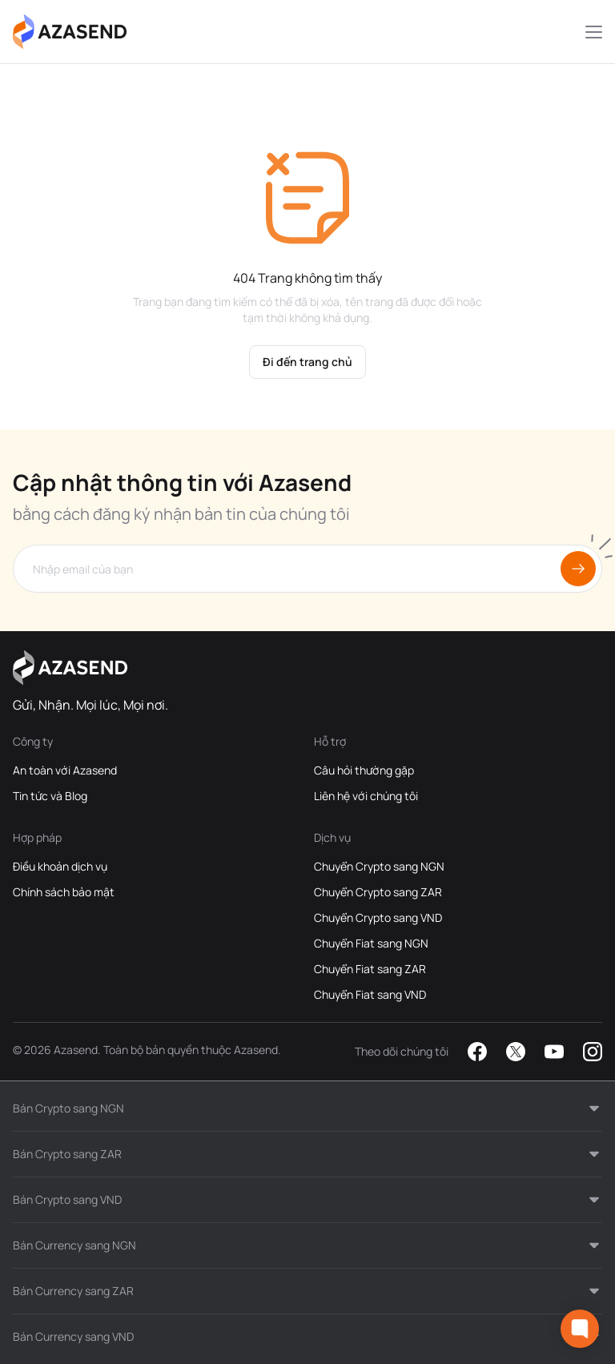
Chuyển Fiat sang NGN (371, 943)
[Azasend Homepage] (70, 32)
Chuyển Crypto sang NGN (379, 866)
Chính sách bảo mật (64, 891)
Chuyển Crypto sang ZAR (378, 891)
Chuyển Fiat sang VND (370, 994)
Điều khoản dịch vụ (60, 866)
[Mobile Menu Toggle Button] (593, 31)
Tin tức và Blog (50, 795)
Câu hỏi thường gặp (364, 770)
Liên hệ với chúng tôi (366, 795)
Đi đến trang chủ (307, 361)
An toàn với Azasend (65, 770)
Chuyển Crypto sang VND (378, 917)
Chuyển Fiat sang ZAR (370, 968)
